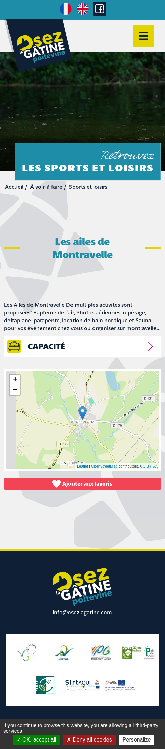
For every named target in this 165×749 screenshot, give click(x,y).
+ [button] (15, 380)
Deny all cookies (89, 740)
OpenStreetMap (104, 466)
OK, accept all (36, 740)
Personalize (137, 740)
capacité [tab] (46, 346)
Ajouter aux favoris (82, 483)
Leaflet (82, 466)
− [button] (15, 390)
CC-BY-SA (149, 466)
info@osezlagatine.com (82, 612)
